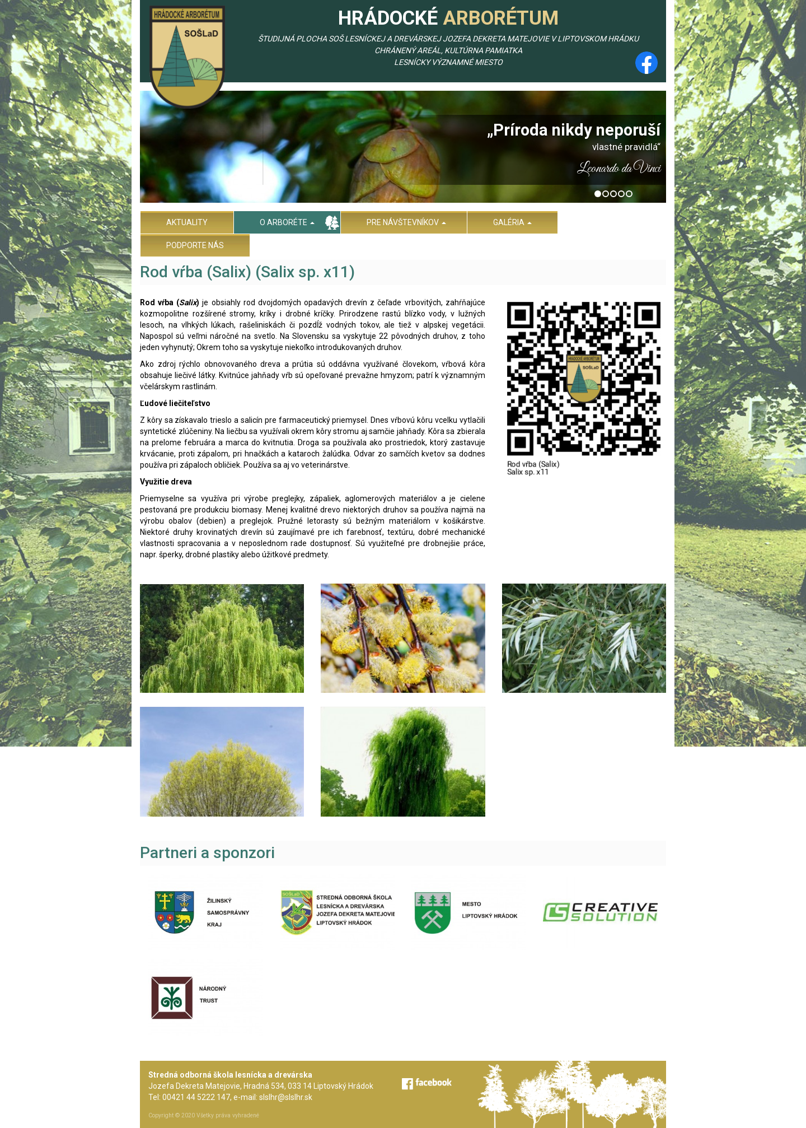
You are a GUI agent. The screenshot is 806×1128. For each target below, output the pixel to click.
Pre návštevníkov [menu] (406, 222)
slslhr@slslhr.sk (285, 1097)
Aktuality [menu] (187, 222)
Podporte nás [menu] (195, 245)
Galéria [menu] (512, 222)
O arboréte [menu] (287, 222)
